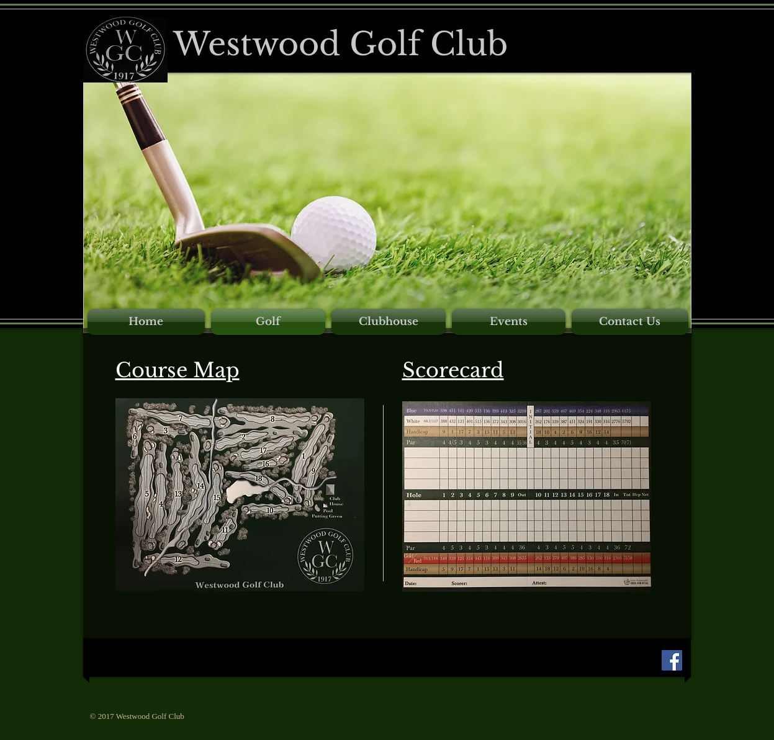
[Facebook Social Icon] (672, 660)
